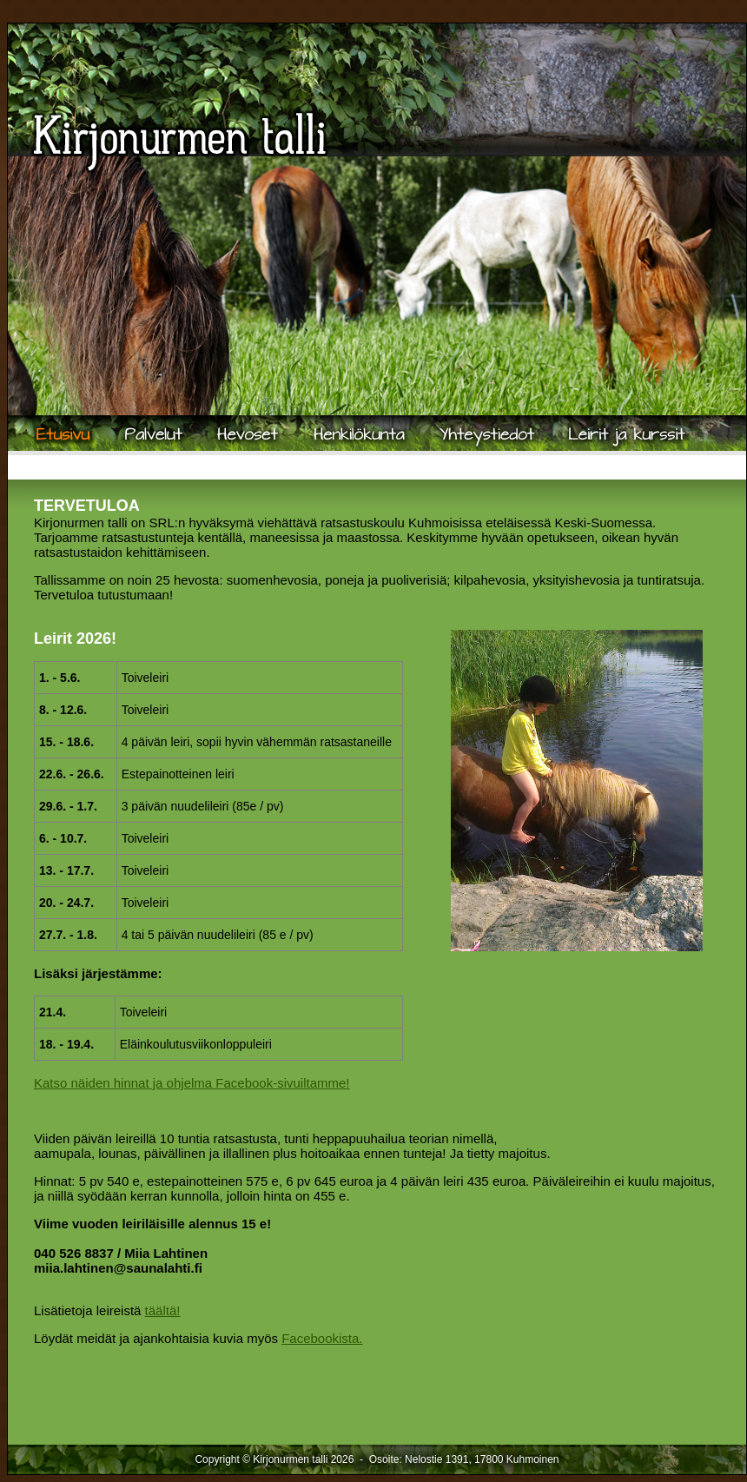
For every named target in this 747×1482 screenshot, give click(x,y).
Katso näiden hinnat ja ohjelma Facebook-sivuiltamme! (192, 1082)
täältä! (163, 1310)
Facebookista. (321, 1338)
